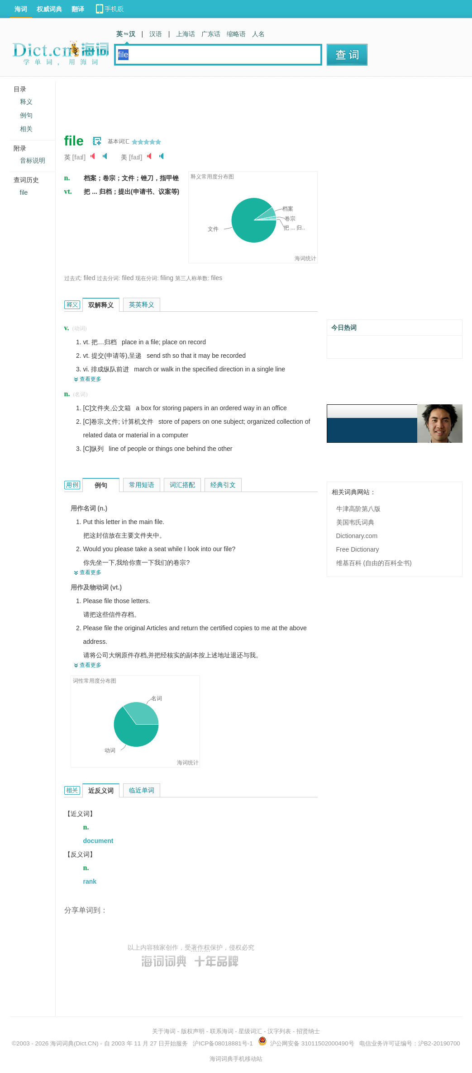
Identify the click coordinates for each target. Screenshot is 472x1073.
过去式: (73, 278)
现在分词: (146, 278)
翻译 (78, 9)
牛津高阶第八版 (358, 508)
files (216, 277)
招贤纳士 (308, 1031)
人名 (258, 33)
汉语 (155, 33)
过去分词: (108, 278)
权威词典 (49, 9)
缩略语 (236, 33)
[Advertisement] (229, 101)
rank (90, 881)
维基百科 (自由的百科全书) (374, 563)
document (98, 840)
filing (166, 277)
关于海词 (164, 1031)
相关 (26, 128)
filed (89, 277)
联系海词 (222, 1031)
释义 (26, 101)
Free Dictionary (357, 549)
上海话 (185, 33)
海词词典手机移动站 (236, 1058)
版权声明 (193, 1031)
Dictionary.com (357, 535)
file (24, 192)
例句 (26, 115)
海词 (20, 9)
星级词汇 (250, 1031)
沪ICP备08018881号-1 (223, 1043)
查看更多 (90, 379)
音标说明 (32, 160)
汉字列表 (279, 1031)
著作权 (200, 947)
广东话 (210, 33)
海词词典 (62, 1043)
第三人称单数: (192, 278)
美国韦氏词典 (355, 522)
